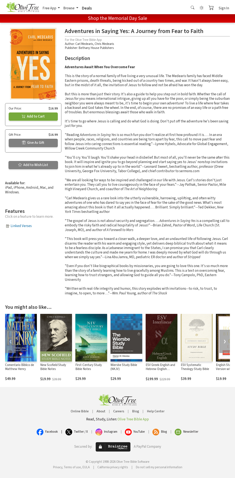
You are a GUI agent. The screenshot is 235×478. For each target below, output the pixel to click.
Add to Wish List (33, 165)
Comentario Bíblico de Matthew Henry (19, 367)
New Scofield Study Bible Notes (53, 367)
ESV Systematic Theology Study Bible (195, 367)
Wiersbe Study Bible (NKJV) (124, 367)
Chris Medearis (104, 44)
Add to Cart (33, 116)
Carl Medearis (84, 44)
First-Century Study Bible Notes (88, 367)
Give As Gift (33, 142)
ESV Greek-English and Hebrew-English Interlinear (160, 369)
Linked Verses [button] (21, 226)
